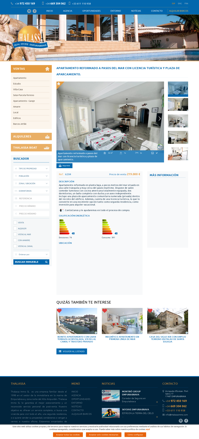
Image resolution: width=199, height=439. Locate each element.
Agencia (67, 11)
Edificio (17, 118)
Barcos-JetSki (19, 124)
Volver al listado (72, 351)
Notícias (136, 11)
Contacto (157, 11)
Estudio (17, 83)
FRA (186, 3)
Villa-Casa (18, 89)
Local (15, 112)
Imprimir (64, 165)
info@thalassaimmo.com (175, 415)
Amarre (16, 106)
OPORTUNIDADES (91, 11)
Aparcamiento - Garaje (24, 101)
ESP (173, 3)
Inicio (49, 11)
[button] (60, 117)
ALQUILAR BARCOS (178, 11)
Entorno (116, 11)
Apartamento (19, 78)
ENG (180, 3)
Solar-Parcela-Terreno (23, 95)
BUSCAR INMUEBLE (31, 262)
